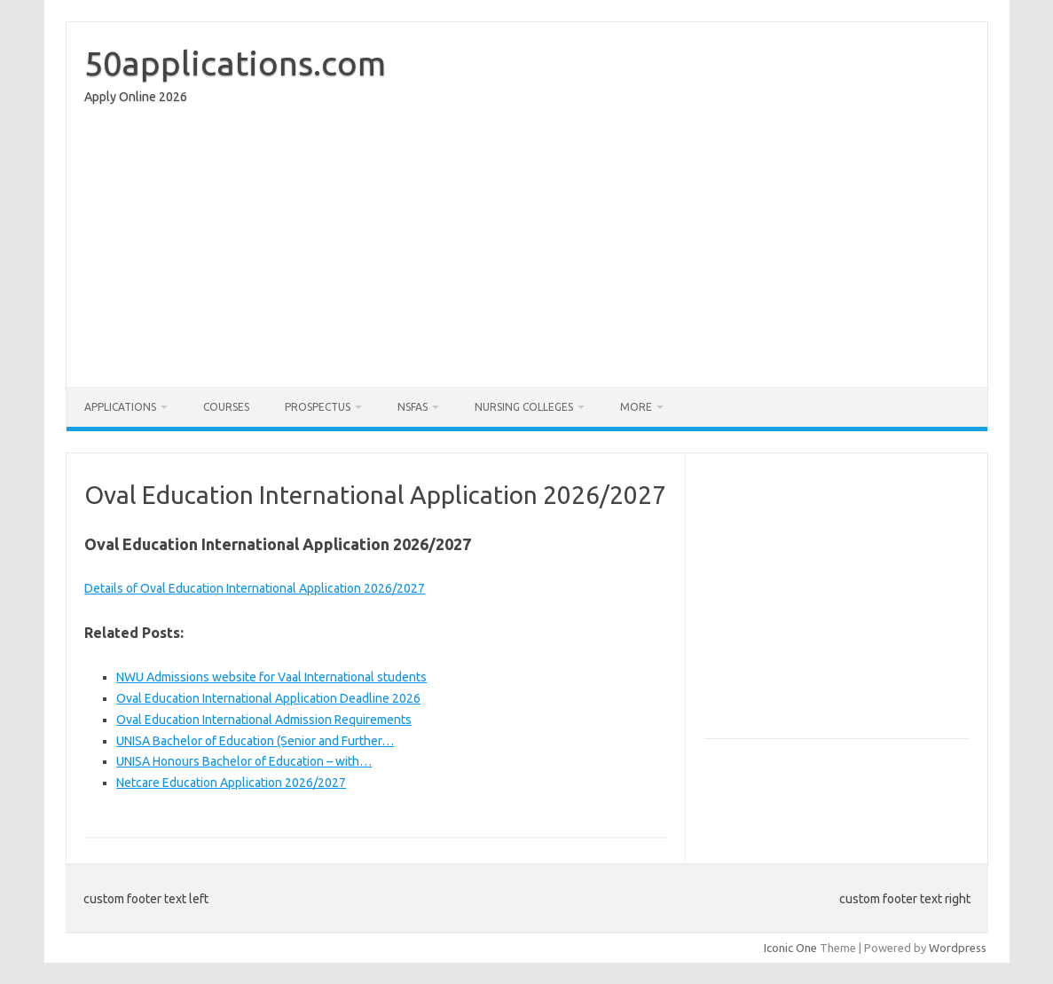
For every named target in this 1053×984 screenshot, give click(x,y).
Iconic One (790, 947)
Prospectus (317, 407)
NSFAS (412, 407)
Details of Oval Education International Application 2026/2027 (254, 588)
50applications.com (235, 63)
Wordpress (957, 947)
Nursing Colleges (524, 407)
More (636, 407)
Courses (226, 407)
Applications (120, 407)
